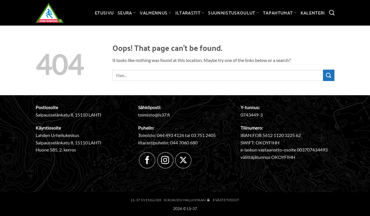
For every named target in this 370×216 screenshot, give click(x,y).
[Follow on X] (183, 160)
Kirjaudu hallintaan (187, 200)
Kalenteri (313, 13)
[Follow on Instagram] (165, 160)
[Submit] (328, 75)
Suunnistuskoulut (233, 13)
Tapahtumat (280, 13)
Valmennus (155, 13)
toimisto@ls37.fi (154, 114)
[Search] (331, 13)
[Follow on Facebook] (147, 160)
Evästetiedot (226, 200)
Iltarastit (189, 13)
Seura (127, 13)
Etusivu (104, 13)
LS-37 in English (146, 200)
